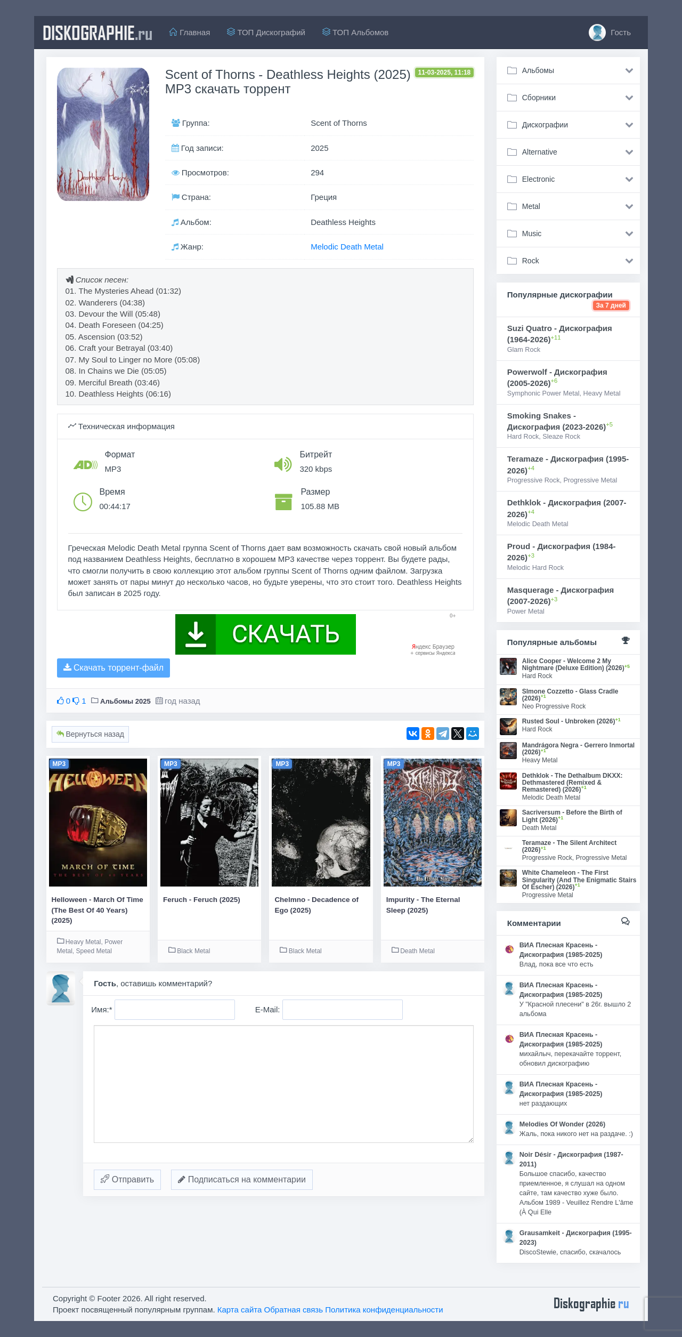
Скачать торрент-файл (113, 667)
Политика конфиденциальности (384, 1309)
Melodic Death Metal (347, 246)
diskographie (97, 32)
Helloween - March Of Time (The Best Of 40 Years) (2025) (97, 910)
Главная (189, 32)
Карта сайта (239, 1309)
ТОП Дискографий (266, 32)
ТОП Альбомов (355, 32)
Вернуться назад (90, 734)
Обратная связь (293, 1309)
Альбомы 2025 (125, 701)
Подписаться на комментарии (242, 1179)
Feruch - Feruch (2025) (201, 900)
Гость (610, 32)
